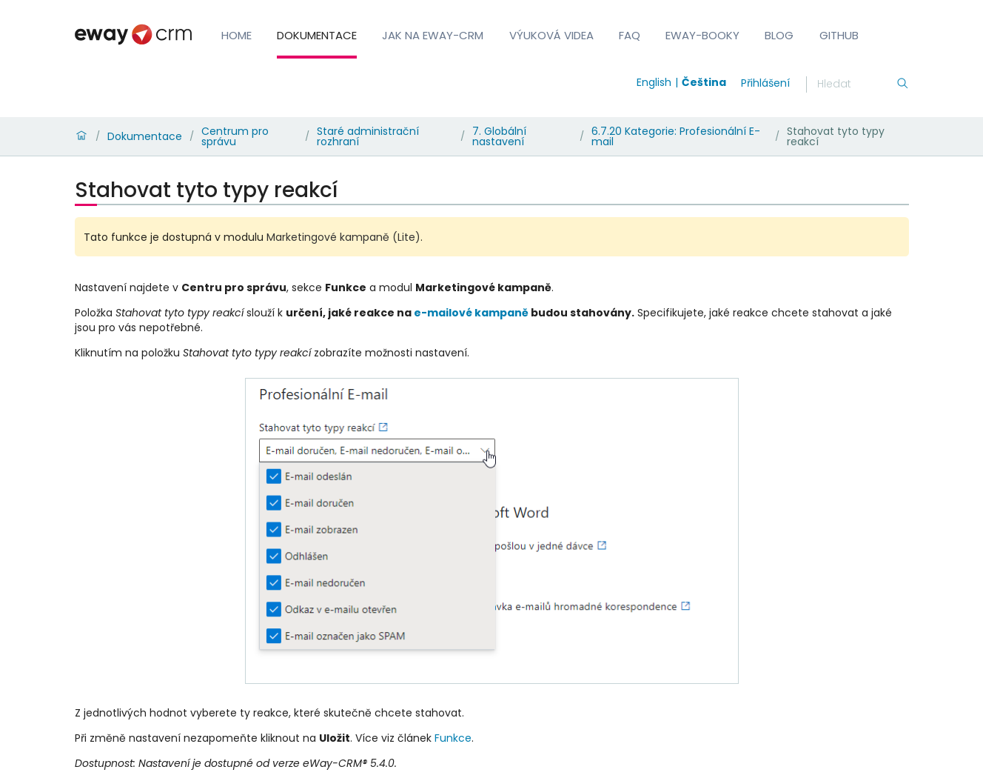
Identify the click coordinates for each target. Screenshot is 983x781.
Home (236, 35)
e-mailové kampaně (471, 312)
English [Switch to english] (654, 82)
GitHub (839, 35)
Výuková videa (551, 35)
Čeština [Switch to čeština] (704, 82)
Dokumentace (317, 35)
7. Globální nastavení (499, 136)
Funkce (453, 738)
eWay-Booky (702, 35)
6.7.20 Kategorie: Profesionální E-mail (675, 136)
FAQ (629, 35)
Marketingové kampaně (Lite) (343, 237)
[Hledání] (856, 84)
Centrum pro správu (235, 136)
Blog (779, 35)
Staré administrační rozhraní (368, 136)
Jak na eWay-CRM (432, 35)
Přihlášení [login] (765, 83)
